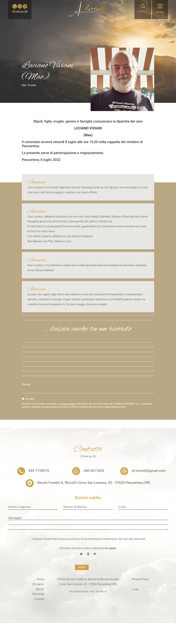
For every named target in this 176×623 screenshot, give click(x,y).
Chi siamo (38, 584)
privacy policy (67, 403)
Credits (135, 589)
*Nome (26, 384)
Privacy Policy (140, 579)
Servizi (40, 589)
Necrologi (38, 594)
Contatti (39, 599)
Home (40, 579)
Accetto (29, 399)
